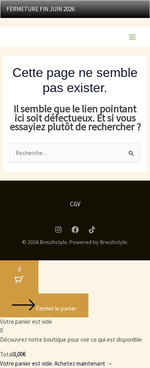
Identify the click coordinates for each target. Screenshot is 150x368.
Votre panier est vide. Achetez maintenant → (56, 363)
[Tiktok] (92, 229)
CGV (75, 204)
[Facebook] (75, 229)
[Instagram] (58, 229)
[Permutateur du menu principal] (132, 37)
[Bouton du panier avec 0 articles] (19, 276)
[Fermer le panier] (44, 305)
